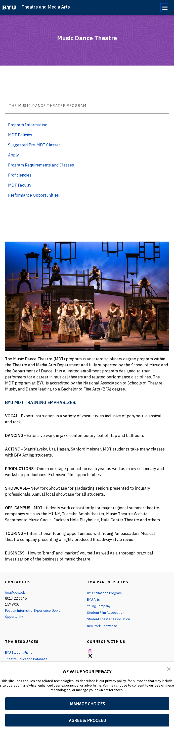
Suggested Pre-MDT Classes (34, 144)
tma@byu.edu (16, 592)
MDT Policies (20, 134)
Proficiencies (19, 175)
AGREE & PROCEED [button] (87, 720)
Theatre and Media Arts (45, 7)
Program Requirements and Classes (41, 164)
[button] (169, 668)
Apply (13, 154)
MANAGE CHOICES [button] (87, 704)
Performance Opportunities (33, 195)
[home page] (9, 7)
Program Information (27, 124)
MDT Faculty (19, 185)
